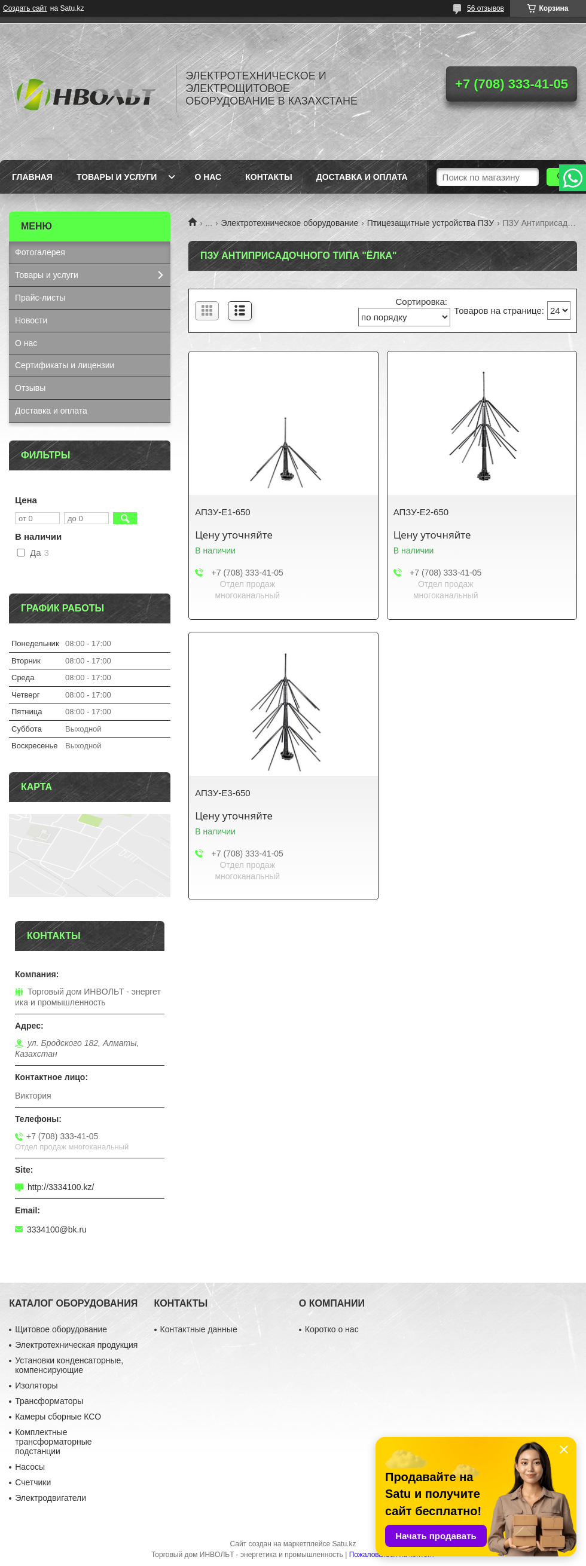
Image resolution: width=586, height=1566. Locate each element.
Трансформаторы (49, 1401)
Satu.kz (344, 1544)
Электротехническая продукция (76, 1345)
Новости (31, 320)
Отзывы (30, 388)
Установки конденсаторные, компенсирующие (69, 1365)
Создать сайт (25, 8)
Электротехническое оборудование (290, 223)
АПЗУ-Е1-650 (222, 512)
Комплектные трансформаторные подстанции (53, 1441)
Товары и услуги (117, 177)
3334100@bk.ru (57, 1229)
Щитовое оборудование (61, 1329)
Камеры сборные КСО (58, 1416)
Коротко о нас (332, 1329)
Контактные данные (198, 1329)
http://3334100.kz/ (61, 1187)
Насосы (30, 1467)
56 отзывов (485, 8)
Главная (32, 177)
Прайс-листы (40, 297)
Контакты (268, 177)
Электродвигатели (50, 1498)
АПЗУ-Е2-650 (420, 512)
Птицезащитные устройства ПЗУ (430, 223)
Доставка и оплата (362, 177)
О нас (207, 177)
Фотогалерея (40, 252)
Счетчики (33, 1482)
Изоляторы (36, 1385)
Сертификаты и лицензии (64, 365)
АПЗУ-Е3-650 (222, 793)
